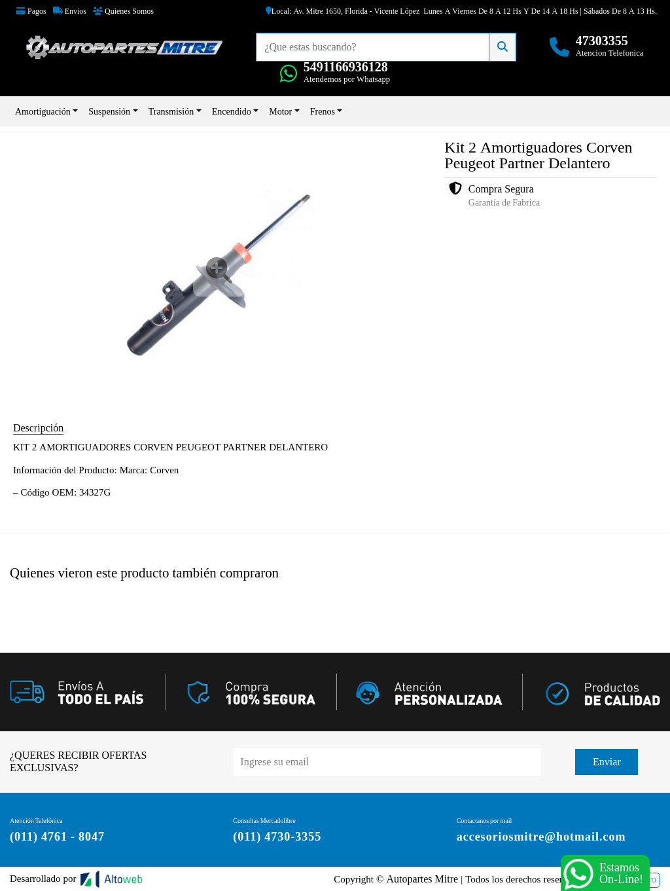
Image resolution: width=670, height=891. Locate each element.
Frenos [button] (322, 111)
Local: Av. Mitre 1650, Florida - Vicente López (343, 11)
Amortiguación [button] (43, 111)
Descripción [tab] (38, 428)
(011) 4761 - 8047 (57, 836)
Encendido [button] (231, 111)
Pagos (31, 11)
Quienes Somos (123, 11)
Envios (69, 11)
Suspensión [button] (109, 111)
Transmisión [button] (171, 111)
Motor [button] (280, 111)
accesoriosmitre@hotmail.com (541, 836)
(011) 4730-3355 (277, 836)
